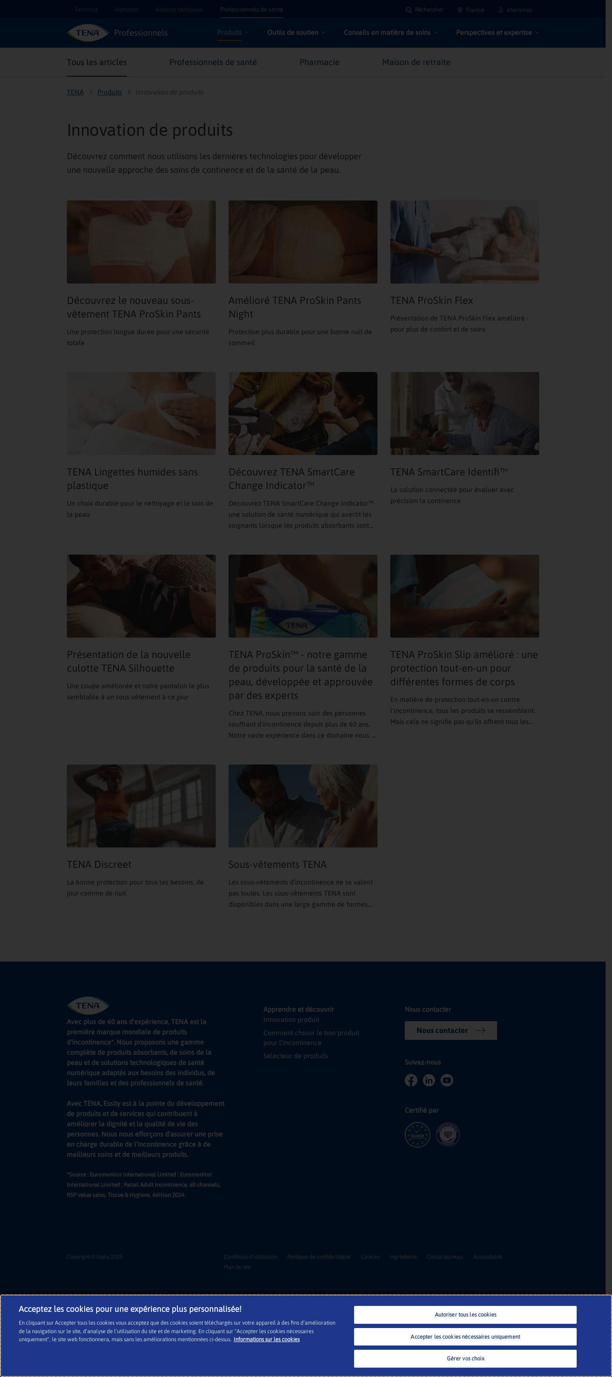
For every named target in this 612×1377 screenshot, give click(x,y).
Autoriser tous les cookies (465, 1314)
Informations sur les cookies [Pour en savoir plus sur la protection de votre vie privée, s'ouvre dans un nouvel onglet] (267, 1339)
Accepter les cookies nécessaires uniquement (465, 1337)
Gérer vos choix (465, 1358)
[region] (306, 1335)
